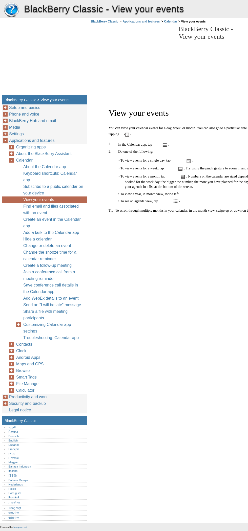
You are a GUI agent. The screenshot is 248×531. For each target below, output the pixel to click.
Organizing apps (31, 147)
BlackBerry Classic (11, 10)
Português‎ (14, 493)
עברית (11, 453)
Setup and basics (24, 107)
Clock (21, 351)
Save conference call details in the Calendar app (50, 288)
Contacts (24, 344)
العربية (12, 427)
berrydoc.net (20, 527)
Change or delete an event (47, 246)
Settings (16, 134)
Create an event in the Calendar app (52, 222)
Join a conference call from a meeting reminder (49, 275)
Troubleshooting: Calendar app (51, 338)
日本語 (12, 475)
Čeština (13, 431)
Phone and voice (24, 114)
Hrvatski (13, 457)
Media (14, 127)
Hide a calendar (37, 239)
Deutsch (13, 436)
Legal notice (20, 410)
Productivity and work (28, 397)
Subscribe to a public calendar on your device (53, 189)
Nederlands (15, 484)
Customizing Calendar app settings (47, 327)
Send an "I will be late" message (52, 305)
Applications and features (141, 21)
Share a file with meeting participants (45, 314)
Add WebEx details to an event (51, 298)
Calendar (170, 21)
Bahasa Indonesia (19, 466)
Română (13, 497)
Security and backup (27, 403)
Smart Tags (26, 377)
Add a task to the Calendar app (51, 232)
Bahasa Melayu (18, 480)
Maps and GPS (30, 364)
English (13, 440)
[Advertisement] (132, 60)
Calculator (25, 390)
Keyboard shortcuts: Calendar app (50, 176)
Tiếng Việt (14, 508)
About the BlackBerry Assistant (44, 153)
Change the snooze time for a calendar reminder (49, 255)
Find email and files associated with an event (51, 209)
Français (13, 449)
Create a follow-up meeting (47, 265)
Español (13, 444)
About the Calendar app (44, 167)
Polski (12, 488)
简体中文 (13, 512)
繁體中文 (13, 517)
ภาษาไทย (14, 502)
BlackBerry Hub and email (32, 121)
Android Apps (28, 357)
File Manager (28, 384)
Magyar (13, 462)
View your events (38, 199)
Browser (23, 370)
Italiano (12, 470)
